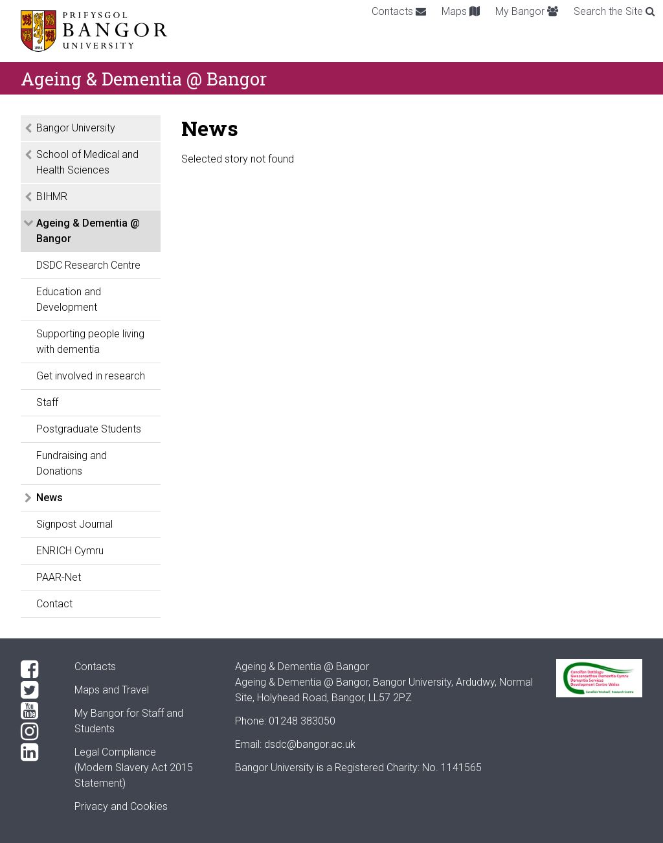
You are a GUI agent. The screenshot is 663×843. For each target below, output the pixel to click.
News (49, 497)
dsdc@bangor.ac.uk (309, 744)
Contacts (399, 11)
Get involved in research (90, 376)
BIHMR (51, 196)
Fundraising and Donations (71, 463)
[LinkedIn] (37, 752)
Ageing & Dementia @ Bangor (88, 231)
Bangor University (75, 128)
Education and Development (68, 299)
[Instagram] (37, 731)
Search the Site (614, 11)
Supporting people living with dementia (90, 341)
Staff (47, 402)
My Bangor (526, 11)
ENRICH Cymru (70, 551)
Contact (54, 604)
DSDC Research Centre (88, 265)
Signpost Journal (74, 524)
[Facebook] (37, 669)
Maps (461, 11)
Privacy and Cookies (121, 806)
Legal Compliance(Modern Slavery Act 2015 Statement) (133, 767)
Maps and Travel (111, 690)
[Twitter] (37, 690)
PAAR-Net (58, 577)
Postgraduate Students (88, 429)
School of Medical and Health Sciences (87, 162)
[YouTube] (37, 711)
